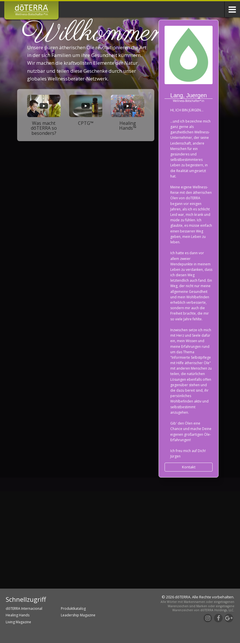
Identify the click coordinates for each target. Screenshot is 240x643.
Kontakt (188, 467)
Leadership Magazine (78, 615)
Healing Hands (17, 615)
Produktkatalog (73, 608)
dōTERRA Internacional (24, 608)
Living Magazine (18, 622)
